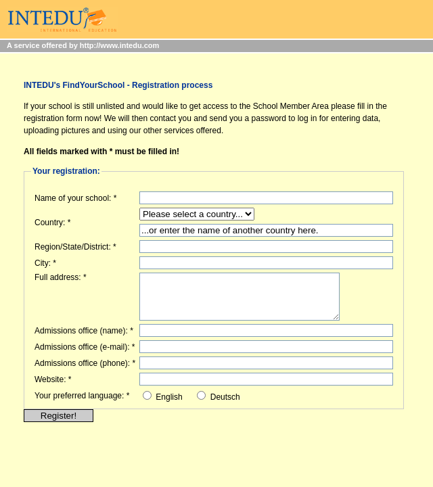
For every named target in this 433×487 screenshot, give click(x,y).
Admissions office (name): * (84, 330)
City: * (45, 263)
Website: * (53, 379)
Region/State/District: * (75, 247)
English (169, 397)
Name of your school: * (75, 198)
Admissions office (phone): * (85, 363)
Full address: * (61, 277)
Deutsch (225, 397)
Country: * (52, 222)
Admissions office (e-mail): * (85, 347)
